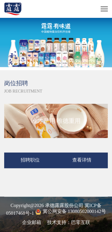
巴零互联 (80, 222)
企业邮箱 (31, 222)
